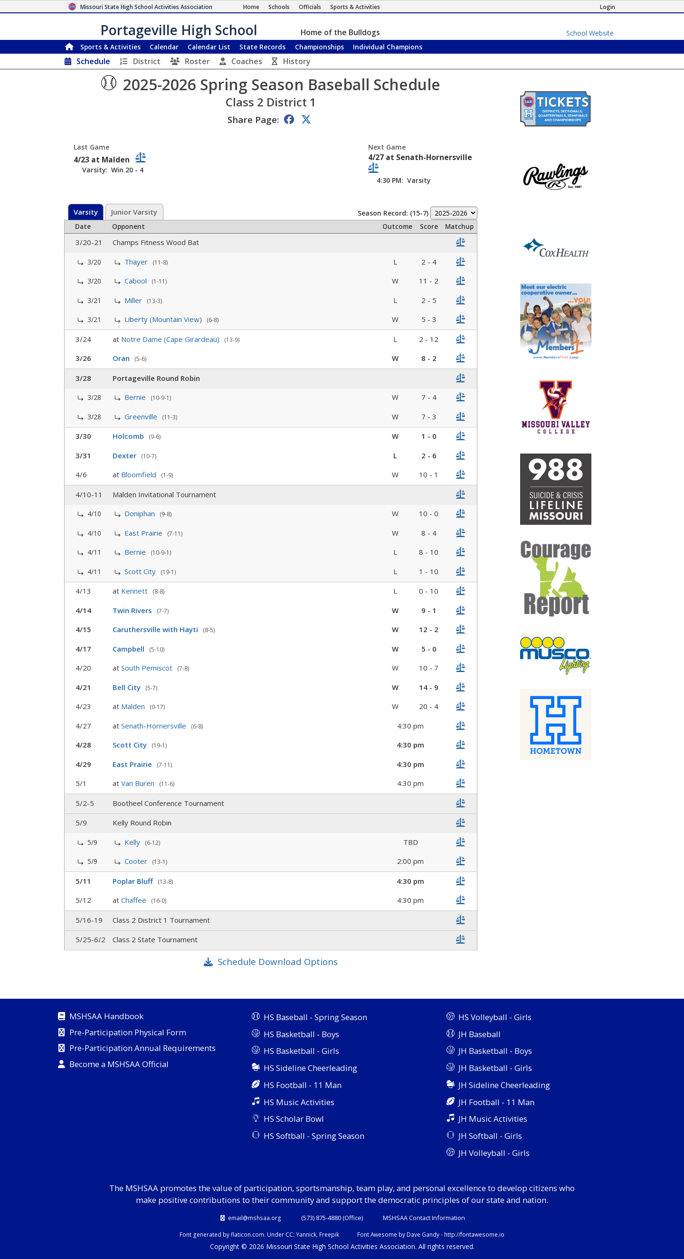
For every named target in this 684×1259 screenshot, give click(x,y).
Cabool (136, 280)
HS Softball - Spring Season (314, 1135)
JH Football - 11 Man (496, 1102)
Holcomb (129, 436)
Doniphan (140, 513)
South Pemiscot (147, 667)
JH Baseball (479, 1034)
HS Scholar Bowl (294, 1118)
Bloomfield (139, 474)
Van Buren (138, 783)
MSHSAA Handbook (106, 1017)
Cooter (136, 861)
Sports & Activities (110, 46)
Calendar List (209, 46)
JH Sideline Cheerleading (504, 1084)
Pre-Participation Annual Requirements (142, 1048)
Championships (319, 46)
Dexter (125, 455)
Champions (387, 46)
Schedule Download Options (278, 961)
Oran (122, 358)
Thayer (137, 261)
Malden (134, 706)
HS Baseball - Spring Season (315, 1017)
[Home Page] (251, 6)
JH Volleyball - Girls (494, 1152)
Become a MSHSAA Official (119, 1065)
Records (262, 46)
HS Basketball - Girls (301, 1050)
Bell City (127, 687)
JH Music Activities (492, 1118)
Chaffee (134, 900)
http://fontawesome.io (474, 1234)
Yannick (306, 1234)
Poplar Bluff (134, 881)
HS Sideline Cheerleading (310, 1067)
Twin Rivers (133, 610)
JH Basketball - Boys (495, 1050)
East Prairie (144, 533)
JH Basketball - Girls (495, 1067)
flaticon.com (247, 1234)
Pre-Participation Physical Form (127, 1033)
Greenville (141, 416)
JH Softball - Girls (490, 1135)
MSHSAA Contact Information (424, 1217)
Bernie (136, 397)
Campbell (129, 648)
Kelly (133, 842)
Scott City (141, 571)
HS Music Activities (299, 1102)
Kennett (135, 591)
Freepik (329, 1234)
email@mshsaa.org (254, 1217)
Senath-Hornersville (154, 725)
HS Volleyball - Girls (495, 1017)
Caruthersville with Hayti (156, 629)
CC (289, 1234)
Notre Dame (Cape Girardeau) (171, 339)
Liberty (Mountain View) (164, 319)
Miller (134, 300)
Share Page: (253, 119)
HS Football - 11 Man (303, 1084)
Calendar (164, 46)
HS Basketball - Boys (301, 1034)
